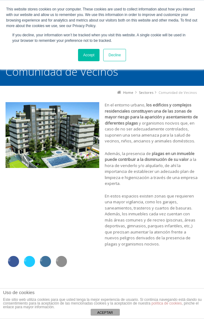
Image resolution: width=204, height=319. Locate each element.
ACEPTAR (105, 312)
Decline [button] (114, 55)
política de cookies (166, 303)
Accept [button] (89, 55)
